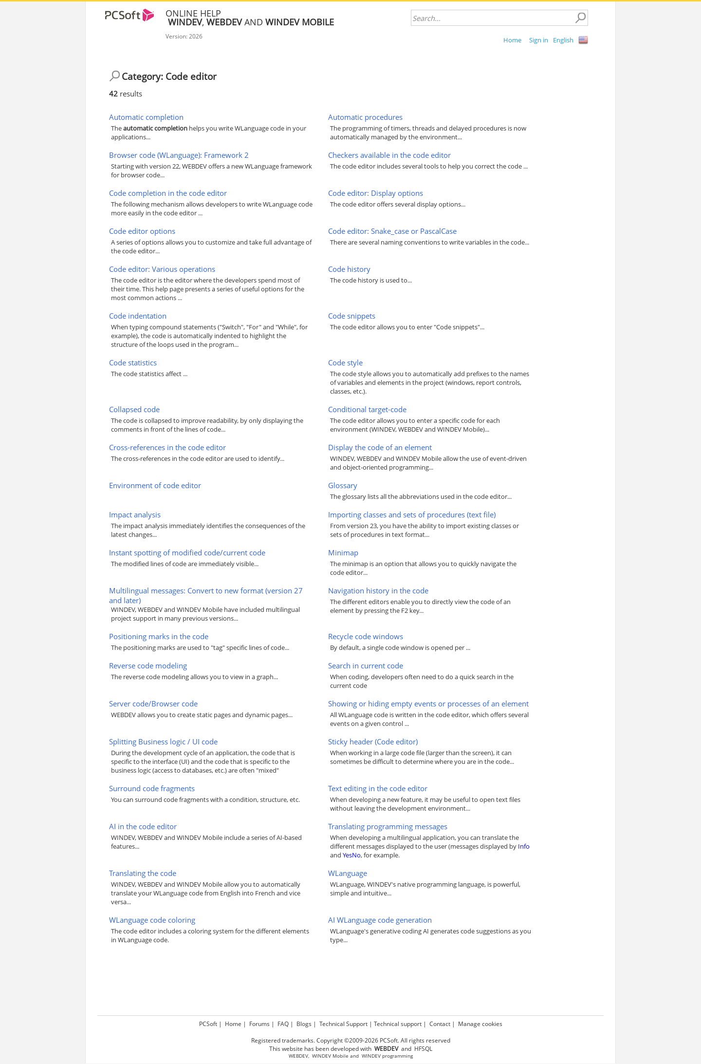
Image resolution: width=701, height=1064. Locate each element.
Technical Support (343, 1024)
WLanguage (347, 873)
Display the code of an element (380, 447)
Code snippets (351, 316)
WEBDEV (298, 1056)
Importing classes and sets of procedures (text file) (412, 514)
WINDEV (371, 1056)
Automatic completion (146, 117)
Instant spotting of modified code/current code (187, 552)
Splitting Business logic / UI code (163, 741)
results (125, 93)
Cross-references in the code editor (167, 447)
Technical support (398, 1024)
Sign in (538, 40)
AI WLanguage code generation (380, 920)
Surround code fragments (152, 788)
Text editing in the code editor (377, 788)
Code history (349, 269)
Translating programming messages (387, 826)
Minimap (343, 552)
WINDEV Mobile (330, 1056)
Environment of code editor (155, 485)
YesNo (352, 855)
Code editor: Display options (375, 193)
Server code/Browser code (153, 703)
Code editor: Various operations (162, 269)
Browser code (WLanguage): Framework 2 (179, 155)
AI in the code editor (143, 826)
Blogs (304, 1024)
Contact (439, 1024)
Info (524, 846)
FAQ (283, 1024)
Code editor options (142, 231)
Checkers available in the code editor (389, 155)
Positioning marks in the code (158, 636)
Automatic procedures (365, 117)
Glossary (342, 485)
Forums (259, 1024)
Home (512, 40)
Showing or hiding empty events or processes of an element (428, 703)
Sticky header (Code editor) (373, 741)
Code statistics (133, 362)
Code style (345, 362)
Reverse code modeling (148, 665)
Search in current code (365, 665)
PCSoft (208, 1024)
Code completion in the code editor (168, 193)
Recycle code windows (365, 636)
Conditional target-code (367, 409)
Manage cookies (480, 1024)
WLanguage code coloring (152, 920)
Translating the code (142, 873)
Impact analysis (135, 514)
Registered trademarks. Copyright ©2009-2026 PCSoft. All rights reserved (350, 1040)
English (563, 40)
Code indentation (137, 316)
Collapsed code (134, 409)
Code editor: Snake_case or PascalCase (392, 231)
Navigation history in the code (378, 590)
